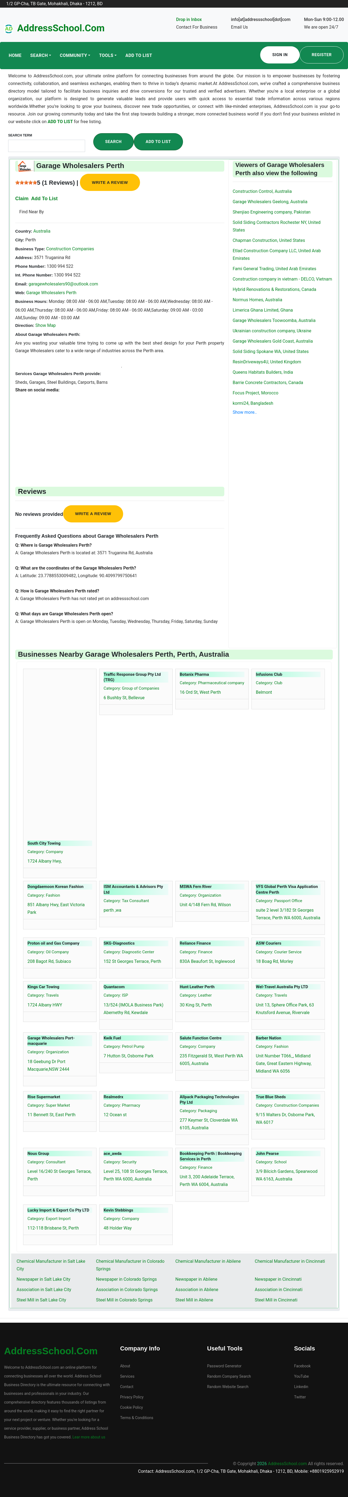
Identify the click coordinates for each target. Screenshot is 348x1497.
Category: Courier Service (279, 952)
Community (73, 55)
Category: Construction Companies (287, 1105)
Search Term (20, 135)
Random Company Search (229, 1376)
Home (15, 55)
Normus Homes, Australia (257, 299)
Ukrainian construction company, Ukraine (272, 330)
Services (127, 1376)
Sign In (280, 54)
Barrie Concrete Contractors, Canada (268, 382)
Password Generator (224, 1366)
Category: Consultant (46, 1162)
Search (39, 55)
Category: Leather (196, 995)
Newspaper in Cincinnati (278, 1279)
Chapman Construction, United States (269, 240)
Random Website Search (227, 1387)
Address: (24, 257)
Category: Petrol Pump (124, 1046)
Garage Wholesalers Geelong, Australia (270, 201)
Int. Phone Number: (34, 275)
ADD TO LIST (61, 121)
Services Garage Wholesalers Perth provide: (58, 373)
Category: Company (45, 851)
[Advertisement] (119, 432)
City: (19, 240)
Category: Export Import (49, 1218)
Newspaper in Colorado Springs (126, 1279)
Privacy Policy (132, 1397)
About (125, 1366)
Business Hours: (31, 301)
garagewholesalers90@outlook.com (63, 284)
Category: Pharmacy (122, 1105)
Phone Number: (30, 266)
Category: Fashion (43, 895)
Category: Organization (200, 895)
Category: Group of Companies (131, 688)
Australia (41, 231)
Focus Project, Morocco (255, 392)
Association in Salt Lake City (44, 1289)
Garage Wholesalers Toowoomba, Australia (274, 320)
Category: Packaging (198, 1110)
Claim (22, 198)
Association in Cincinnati (279, 1289)
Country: (23, 231)
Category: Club (269, 682)
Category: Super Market (48, 1105)
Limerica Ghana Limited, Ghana (263, 310)
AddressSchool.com (61, 28)
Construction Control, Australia (262, 191)
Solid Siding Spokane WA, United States (271, 351)
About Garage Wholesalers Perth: (47, 334)
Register (322, 54)
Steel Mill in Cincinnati (276, 1300)
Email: (21, 284)
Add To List (138, 55)
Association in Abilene (196, 1289)
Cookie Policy (131, 1407)
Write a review (110, 182)
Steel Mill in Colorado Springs (124, 1300)
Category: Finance (196, 952)
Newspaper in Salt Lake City (43, 1279)
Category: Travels (43, 995)
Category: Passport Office (279, 900)
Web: (20, 292)
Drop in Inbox (189, 19)
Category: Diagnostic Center (129, 952)
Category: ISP (116, 995)
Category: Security (120, 1162)
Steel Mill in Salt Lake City (41, 1300)
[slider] (26, 182)
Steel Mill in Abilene (194, 1300)
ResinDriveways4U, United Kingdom (267, 361)
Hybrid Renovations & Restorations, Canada (274, 289)
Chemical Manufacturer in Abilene (208, 1261)
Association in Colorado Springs (127, 1289)
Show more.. (245, 412)
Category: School (271, 1162)
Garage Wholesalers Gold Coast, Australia (273, 341)
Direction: (24, 325)
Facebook (302, 1366)
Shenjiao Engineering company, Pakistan (272, 212)
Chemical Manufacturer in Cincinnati (290, 1261)
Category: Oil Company (48, 952)
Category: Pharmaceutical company (212, 682)
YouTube (301, 1376)
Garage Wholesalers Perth (51, 292)
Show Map (45, 325)
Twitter (300, 1397)
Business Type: (30, 249)
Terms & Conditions (136, 1418)
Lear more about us (88, 1437)
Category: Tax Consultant (126, 900)
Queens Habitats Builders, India (263, 372)
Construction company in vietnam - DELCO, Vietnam (282, 279)
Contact (126, 1387)
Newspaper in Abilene (196, 1279)
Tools (106, 55)
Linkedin (301, 1387)
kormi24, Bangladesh (253, 403)
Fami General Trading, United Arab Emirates (274, 268)
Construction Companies (69, 248)
